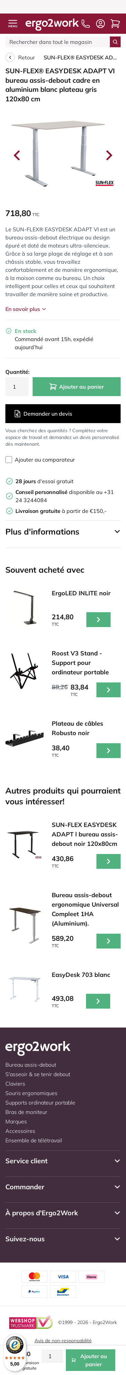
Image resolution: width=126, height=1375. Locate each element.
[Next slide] (108, 155)
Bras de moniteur (26, 1112)
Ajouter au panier (76, 387)
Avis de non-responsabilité (63, 1341)
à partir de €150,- (61, 511)
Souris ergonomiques (31, 1093)
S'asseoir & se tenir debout (37, 1074)
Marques (16, 1121)
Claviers (15, 1083)
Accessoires (20, 1130)
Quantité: (17, 371)
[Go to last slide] (17, 155)
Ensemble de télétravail (33, 1140)
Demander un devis (42, 414)
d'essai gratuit (44, 481)
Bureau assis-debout (30, 1064)
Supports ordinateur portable (40, 1102)
